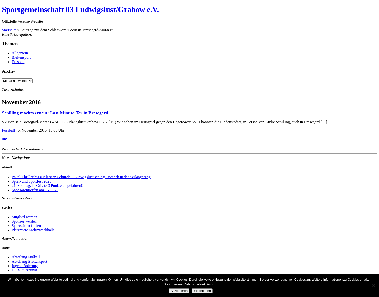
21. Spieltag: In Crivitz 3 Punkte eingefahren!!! (48, 186)
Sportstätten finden (26, 226)
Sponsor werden (24, 221)
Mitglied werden (24, 217)
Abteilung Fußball (26, 257)
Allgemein (20, 53)
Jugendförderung (25, 266)
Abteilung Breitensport (29, 261)
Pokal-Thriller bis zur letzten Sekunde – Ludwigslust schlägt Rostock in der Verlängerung (81, 177)
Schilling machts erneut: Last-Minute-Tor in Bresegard (55, 112)
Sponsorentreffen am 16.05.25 (35, 190)
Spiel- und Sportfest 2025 (31, 181)
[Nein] (373, 285)
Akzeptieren (179, 291)
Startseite (9, 30)
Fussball (18, 62)
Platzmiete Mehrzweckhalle (33, 230)
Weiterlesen (202, 291)
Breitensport (21, 57)
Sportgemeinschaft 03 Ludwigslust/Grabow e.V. (80, 9)
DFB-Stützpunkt (24, 270)
